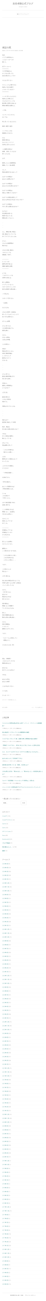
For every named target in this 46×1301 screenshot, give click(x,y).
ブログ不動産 (6, 843)
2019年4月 (5, 1172)
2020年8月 (5, 1130)
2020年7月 (5, 1133)
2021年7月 (5, 1087)
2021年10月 (5, 1076)
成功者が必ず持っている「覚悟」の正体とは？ (15, 765)
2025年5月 (5, 910)
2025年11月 (5, 887)
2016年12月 (5, 1249)
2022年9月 (5, 1033)
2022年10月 (5, 1029)
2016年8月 (5, 1265)
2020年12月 (5, 1114)
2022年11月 (5, 1026)
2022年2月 (5, 1060)
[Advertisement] (23, 32)
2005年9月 (5, 1284)
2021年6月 (5, 1091)
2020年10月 (5, 1122)
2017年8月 (5, 1218)
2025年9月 (5, 894)
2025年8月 (5, 898)
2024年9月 (5, 941)
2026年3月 (5, 871)
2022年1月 (5, 1064)
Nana (3, 835)
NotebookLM (6, 839)
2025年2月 (5, 921)
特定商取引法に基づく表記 (16, 1295)
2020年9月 (5, 1126)
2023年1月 (5, 1018)
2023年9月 (5, 987)
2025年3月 (5, 918)
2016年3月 (5, 1280)
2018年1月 (5, 1203)
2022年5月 (5, 1049)
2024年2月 (5, 968)
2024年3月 (5, 964)
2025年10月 (5, 891)
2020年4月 (5, 1145)
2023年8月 (5, 991)
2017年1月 (5, 1245)
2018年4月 (5, 1191)
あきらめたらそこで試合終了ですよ (12, 758)
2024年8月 (5, 945)
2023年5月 (5, 1002)
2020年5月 (5, 1141)
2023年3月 (5, 1010)
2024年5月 (5, 956)
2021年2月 (5, 1107)
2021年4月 (5, 1099)
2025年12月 (5, 883)
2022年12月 (5, 1022)
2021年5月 (5, 1095)
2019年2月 (5, 1176)
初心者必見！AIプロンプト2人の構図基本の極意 (15, 732)
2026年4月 (5, 867)
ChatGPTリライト (7, 820)
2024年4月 (5, 960)
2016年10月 (5, 1257)
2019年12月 (5, 1161)
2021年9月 (5, 1080)
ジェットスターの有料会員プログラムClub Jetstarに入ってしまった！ (21, 787)
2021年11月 (5, 1072)
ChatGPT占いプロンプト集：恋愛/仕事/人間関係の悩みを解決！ (20, 739)
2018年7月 (5, 1184)
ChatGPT (4, 816)
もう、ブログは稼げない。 (38, 707)
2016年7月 (5, 1268)
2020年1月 (5, 1157)
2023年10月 (5, 983)
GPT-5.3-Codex (6, 831)
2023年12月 (5, 975)
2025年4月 (5, 914)
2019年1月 (5, 1180)
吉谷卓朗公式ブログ (23, 3)
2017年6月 (5, 1226)
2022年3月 (5, 1056)
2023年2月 (5, 1014)
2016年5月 (5, 1276)
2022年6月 (5, 1045)
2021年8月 (5, 1083)
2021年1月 (5, 1110)
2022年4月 (5, 1052)
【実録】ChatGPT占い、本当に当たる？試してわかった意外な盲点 (21, 745)
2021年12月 (5, 1068)
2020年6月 (5, 1137)
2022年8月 (5, 1037)
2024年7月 (5, 948)
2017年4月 (5, 1234)
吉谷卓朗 (21, 50)
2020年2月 (5, 1153)
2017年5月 (5, 1230)
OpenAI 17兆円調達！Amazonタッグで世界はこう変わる (18, 780)
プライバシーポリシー (30, 1295)
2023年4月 (5, 1006)
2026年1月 (5, 879)
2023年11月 (5, 979)
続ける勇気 (4, 707)
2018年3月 (5, 1195)
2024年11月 (5, 933)
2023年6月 (5, 999)
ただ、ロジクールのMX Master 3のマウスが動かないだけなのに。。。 (22, 752)
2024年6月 (5, 952)
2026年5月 (5, 864)
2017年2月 (5, 1242)
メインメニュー (24, 14)
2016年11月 (5, 1253)
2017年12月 (5, 1207)
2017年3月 (5, 1238)
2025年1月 (5, 925)
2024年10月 (5, 937)
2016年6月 (5, 1272)
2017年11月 (5, 1211)
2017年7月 (5, 1222)
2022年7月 (5, 1041)
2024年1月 (5, 971)
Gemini (4, 824)
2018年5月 (5, 1187)
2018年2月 (5, 1199)
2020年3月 (5, 1149)
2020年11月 (5, 1118)
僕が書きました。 (12, 700)
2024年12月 (5, 929)
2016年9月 (5, 1261)
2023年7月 (5, 995)
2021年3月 (5, 1103)
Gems (4, 827)
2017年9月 (5, 1214)
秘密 (3, 851)
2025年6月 (5, 906)
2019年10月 (5, 1164)
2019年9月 (5, 1168)
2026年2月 (5, 875)
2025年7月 (5, 902)
